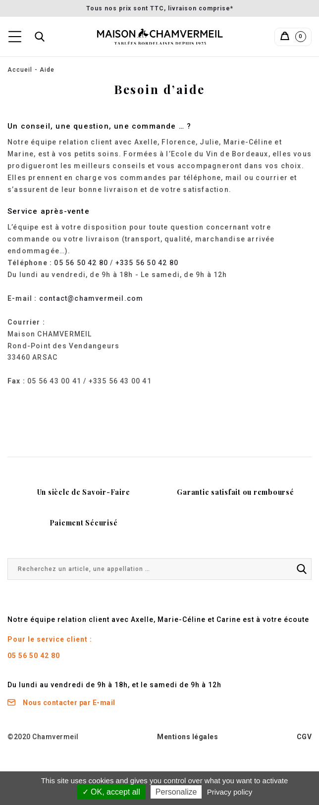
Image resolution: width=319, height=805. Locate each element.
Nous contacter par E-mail (61, 703)
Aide (47, 69)
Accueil (19, 69)
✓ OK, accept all (111, 792)
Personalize (176, 792)
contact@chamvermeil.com (91, 298)
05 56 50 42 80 (81, 263)
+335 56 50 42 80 (146, 263)
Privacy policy (230, 792)
